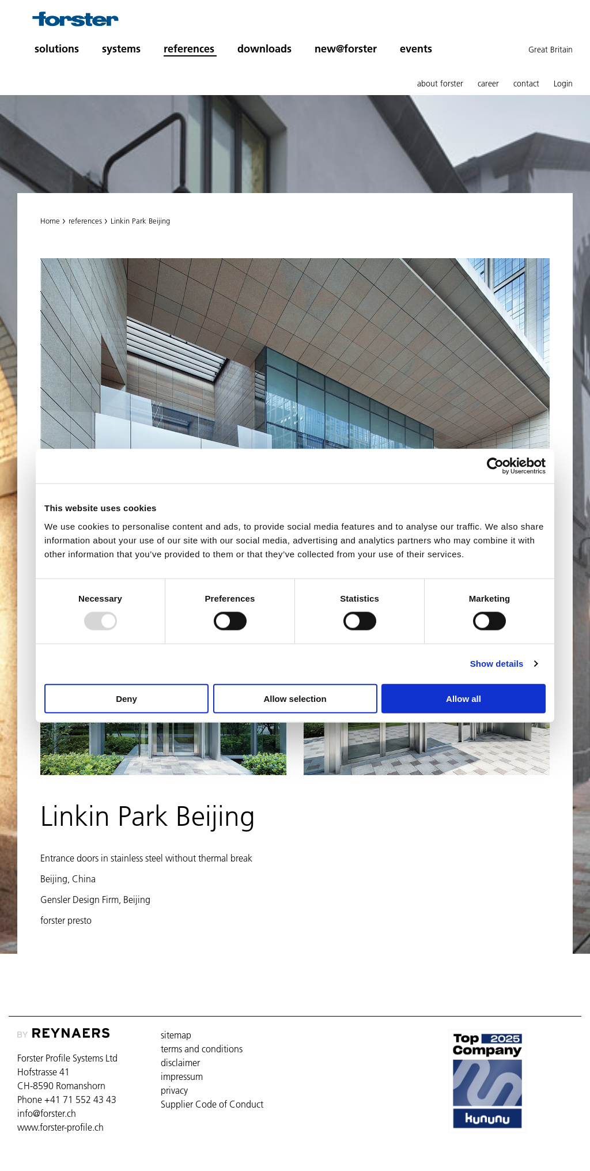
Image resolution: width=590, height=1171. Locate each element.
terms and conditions (202, 1049)
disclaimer (180, 1062)
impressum (182, 1076)
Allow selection (294, 698)
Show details (497, 663)
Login (563, 83)
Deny (126, 698)
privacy (174, 1090)
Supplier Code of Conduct (212, 1104)
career (488, 83)
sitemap (176, 1035)
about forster (440, 83)
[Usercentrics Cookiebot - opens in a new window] (495, 466)
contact (526, 83)
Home (50, 220)
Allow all (463, 698)
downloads (264, 48)
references (85, 220)
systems (121, 48)
